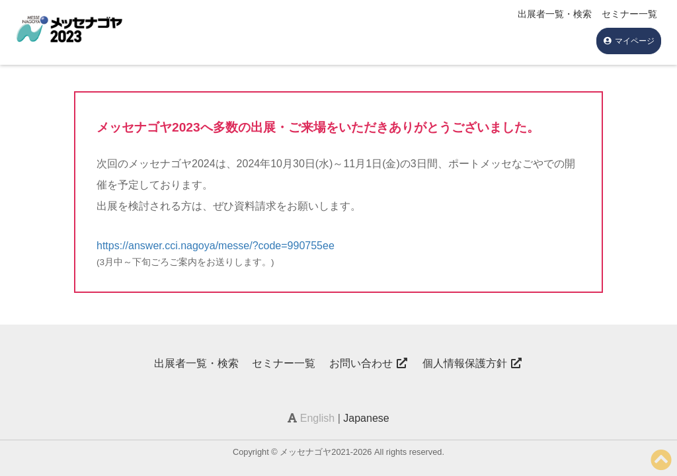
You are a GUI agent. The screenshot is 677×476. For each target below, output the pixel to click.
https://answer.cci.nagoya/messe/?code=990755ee (216, 245)
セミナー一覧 (629, 14)
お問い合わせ (369, 363)
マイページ (629, 41)
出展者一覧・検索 (555, 14)
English (317, 418)
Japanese (366, 418)
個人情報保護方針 (472, 363)
